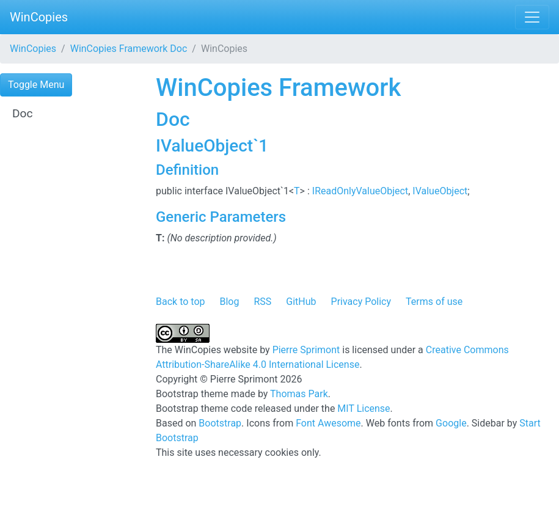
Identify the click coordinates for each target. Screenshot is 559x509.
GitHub (301, 301)
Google (451, 423)
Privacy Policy (361, 301)
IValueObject (439, 191)
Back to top (180, 301)
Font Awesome (328, 423)
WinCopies (39, 17)
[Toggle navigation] (532, 17)
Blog (229, 301)
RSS (262, 301)
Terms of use (434, 301)
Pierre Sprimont (306, 350)
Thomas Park (299, 394)
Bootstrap (220, 423)
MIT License (363, 408)
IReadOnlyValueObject (360, 191)
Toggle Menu (36, 84)
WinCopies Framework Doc (129, 48)
